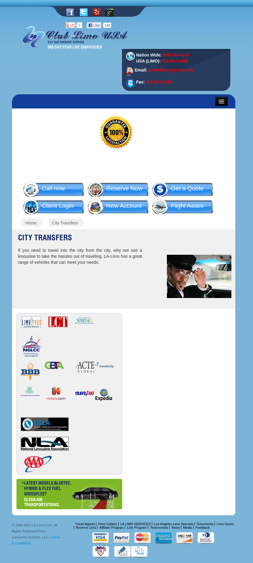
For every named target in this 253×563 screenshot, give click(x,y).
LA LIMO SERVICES (135, 524)
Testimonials (159, 527)
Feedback (202, 527)
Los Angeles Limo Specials (173, 524)
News (175, 527)
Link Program (136, 527)
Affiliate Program (111, 527)
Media (187, 527)
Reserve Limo (86, 527)
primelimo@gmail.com (170, 70)
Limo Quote (225, 524)
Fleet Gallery (107, 524)
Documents (205, 524)
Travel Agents (85, 524)
